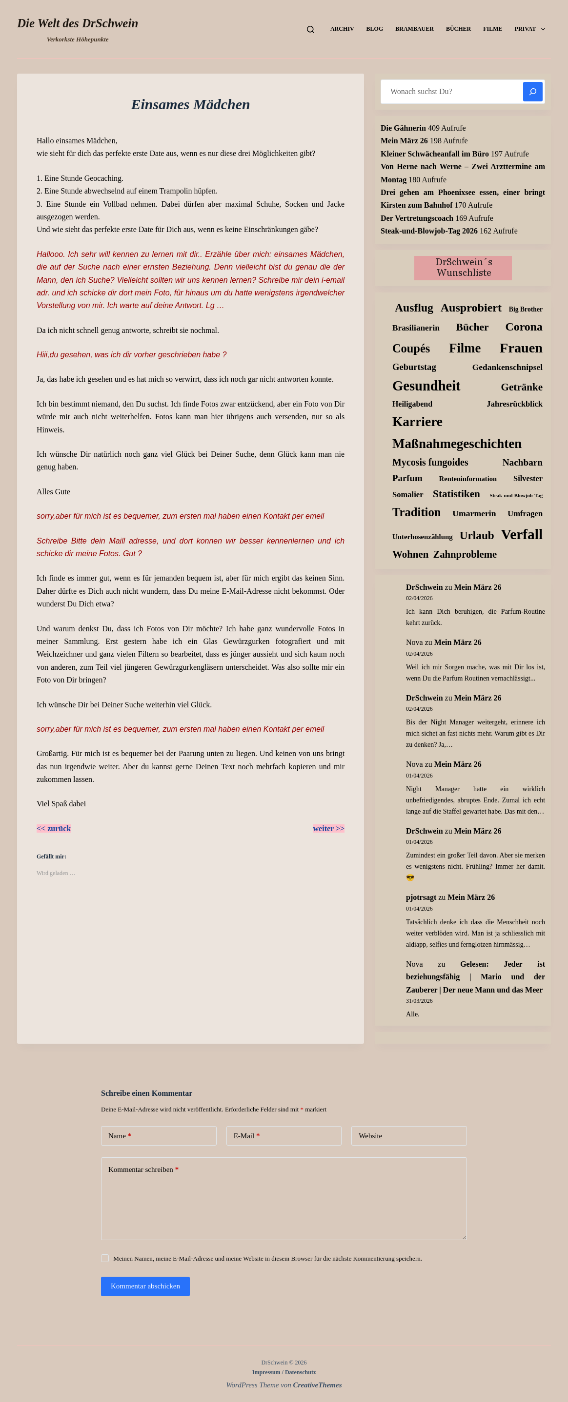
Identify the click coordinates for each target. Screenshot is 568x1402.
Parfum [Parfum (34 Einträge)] (407, 478)
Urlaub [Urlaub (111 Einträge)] (477, 535)
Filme (492, 28)
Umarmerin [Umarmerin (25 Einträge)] (474, 513)
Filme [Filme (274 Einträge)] (465, 348)
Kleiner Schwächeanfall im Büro (435, 154)
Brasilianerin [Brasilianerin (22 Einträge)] (416, 327)
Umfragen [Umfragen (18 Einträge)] (525, 513)
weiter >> (329, 828)
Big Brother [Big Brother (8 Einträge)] (526, 309)
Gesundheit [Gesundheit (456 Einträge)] (426, 385)
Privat (532, 29)
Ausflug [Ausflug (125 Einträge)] (414, 307)
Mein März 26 (404, 140)
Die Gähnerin (403, 128)
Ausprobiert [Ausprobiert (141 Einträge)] (471, 307)
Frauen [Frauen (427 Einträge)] (521, 347)
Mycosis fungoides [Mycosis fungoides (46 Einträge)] (430, 462)
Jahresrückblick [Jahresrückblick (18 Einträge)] (515, 404)
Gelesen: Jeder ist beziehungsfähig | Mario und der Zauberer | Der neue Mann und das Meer (475, 977)
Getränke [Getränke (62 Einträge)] (522, 387)
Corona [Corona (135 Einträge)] (524, 326)
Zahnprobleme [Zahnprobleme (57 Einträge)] (465, 554)
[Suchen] (310, 29)
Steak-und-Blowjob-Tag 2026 (429, 231)
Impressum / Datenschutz (284, 1372)
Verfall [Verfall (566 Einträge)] (522, 534)
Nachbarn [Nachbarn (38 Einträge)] (523, 462)
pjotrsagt (421, 897)
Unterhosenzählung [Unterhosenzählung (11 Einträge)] (422, 537)
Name (119, 1136)
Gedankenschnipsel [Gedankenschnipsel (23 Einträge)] (507, 367)
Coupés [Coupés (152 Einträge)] (411, 348)
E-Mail (247, 1136)
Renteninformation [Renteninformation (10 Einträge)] (468, 479)
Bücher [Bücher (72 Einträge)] (472, 327)
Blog (375, 28)
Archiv (342, 28)
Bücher (458, 28)
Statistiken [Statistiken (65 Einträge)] (456, 494)
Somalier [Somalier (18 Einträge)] (407, 494)
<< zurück (54, 828)
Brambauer (414, 28)
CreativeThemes (317, 1385)
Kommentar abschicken (145, 1286)
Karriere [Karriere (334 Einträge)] (417, 421)
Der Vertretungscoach (417, 218)
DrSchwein (424, 587)
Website (370, 1136)
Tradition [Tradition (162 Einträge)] (416, 512)
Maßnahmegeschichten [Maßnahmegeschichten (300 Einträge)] (457, 443)
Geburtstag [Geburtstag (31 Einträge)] (414, 367)
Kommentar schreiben (143, 1170)
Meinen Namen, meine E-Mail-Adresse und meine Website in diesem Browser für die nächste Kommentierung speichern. (267, 1258)
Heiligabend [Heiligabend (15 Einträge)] (412, 404)
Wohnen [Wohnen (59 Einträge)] (410, 554)
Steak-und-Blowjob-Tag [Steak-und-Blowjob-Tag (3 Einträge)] (516, 495)
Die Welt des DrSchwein (77, 23)
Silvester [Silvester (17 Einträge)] (528, 478)
